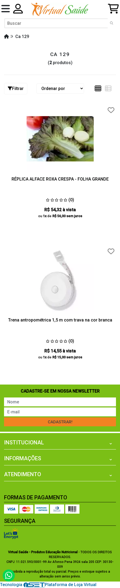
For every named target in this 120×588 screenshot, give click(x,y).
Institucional (24, 442)
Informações (22, 458)
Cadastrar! (60, 422)
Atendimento (22, 474)
